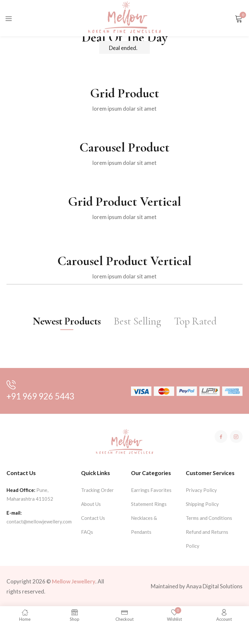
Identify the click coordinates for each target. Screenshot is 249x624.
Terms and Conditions (209, 518)
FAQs (87, 532)
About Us (91, 504)
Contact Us (93, 518)
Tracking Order (97, 490)
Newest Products (67, 321)
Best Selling (137, 321)
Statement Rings (149, 504)
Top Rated (195, 321)
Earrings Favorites (151, 490)
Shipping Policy (202, 504)
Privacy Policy (201, 490)
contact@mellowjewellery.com (39, 521)
